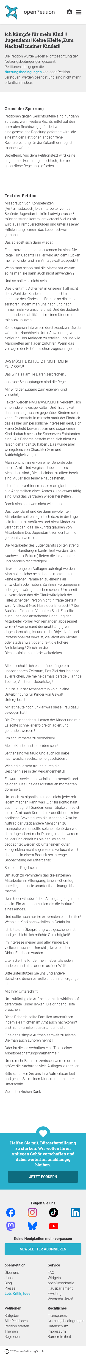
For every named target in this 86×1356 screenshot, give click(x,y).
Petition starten (17, 1326)
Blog (8, 1283)
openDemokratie (61, 1283)
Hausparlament (60, 1288)
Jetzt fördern (43, 1177)
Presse (10, 1288)
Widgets (54, 1278)
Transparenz (58, 1315)
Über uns (12, 1272)
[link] (78, 12)
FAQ (51, 1272)
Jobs (9, 1278)
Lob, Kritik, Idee (18, 1293)
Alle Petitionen (16, 1321)
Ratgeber (12, 1315)
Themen (11, 1331)
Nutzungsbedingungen (23, 72)
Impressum (57, 1331)
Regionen (12, 1336)
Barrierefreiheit (59, 1336)
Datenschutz (58, 1326)
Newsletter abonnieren (43, 1249)
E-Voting (54, 1293)
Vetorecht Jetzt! (60, 1299)
